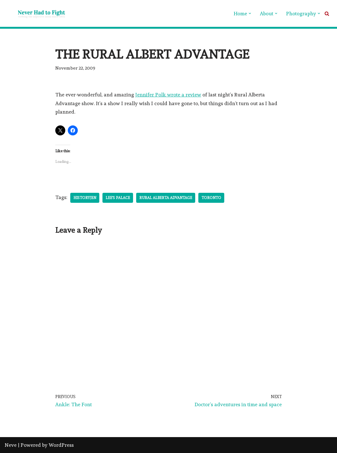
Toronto (211, 198)
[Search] (327, 13)
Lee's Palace (118, 198)
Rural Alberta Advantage (165, 198)
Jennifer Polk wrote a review (168, 95)
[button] (250, 13)
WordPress (61, 445)
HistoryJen (84, 198)
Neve (11, 445)
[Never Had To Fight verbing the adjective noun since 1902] (36, 13)
